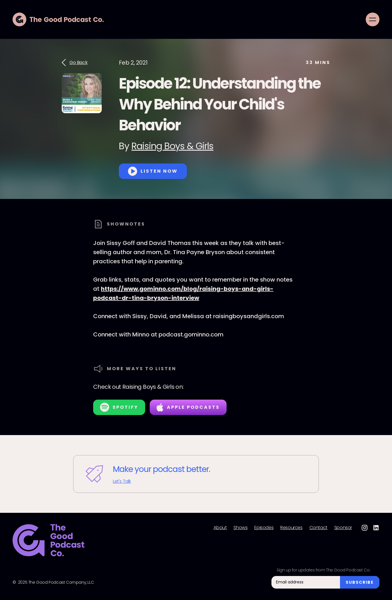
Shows (240, 527)
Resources (291, 527)
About (220, 527)
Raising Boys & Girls (172, 145)
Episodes (263, 527)
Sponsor (343, 527)
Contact (318, 527)
